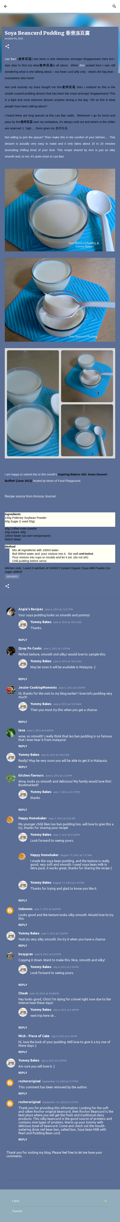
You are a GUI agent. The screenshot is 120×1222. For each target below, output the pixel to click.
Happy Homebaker (32, 818)
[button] (7, 46)
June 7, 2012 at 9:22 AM (61, 818)
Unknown (25, 909)
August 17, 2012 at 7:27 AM (76, 855)
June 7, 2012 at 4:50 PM (47, 909)
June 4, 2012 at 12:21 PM (59, 609)
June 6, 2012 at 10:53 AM (67, 704)
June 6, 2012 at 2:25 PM (58, 775)
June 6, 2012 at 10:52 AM (67, 661)
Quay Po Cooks (30, 648)
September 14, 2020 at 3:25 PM (60, 1102)
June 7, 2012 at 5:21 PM (66, 792)
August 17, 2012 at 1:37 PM (68, 882)
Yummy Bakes (40, 622)
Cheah (23, 993)
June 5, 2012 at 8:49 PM (40, 730)
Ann (82, 65)
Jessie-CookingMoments (37, 687)
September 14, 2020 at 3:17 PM (60, 1081)
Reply (22, 639)
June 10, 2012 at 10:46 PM (44, 993)
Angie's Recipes (30, 609)
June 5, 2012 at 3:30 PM (71, 687)
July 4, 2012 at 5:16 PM (64, 1036)
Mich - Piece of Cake (34, 1036)
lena (21, 730)
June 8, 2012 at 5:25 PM (47, 954)
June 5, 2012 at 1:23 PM (56, 648)
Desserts (12, 576)
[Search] (114, 6)
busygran (25, 954)
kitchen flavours (31, 775)
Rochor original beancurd (52, 1111)
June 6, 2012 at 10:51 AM (67, 622)
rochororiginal (29, 1081)
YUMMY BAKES (23, 6)
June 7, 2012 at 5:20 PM (66, 834)
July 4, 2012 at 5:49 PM (66, 1009)
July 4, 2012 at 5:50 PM (66, 967)
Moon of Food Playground (63, 480)
